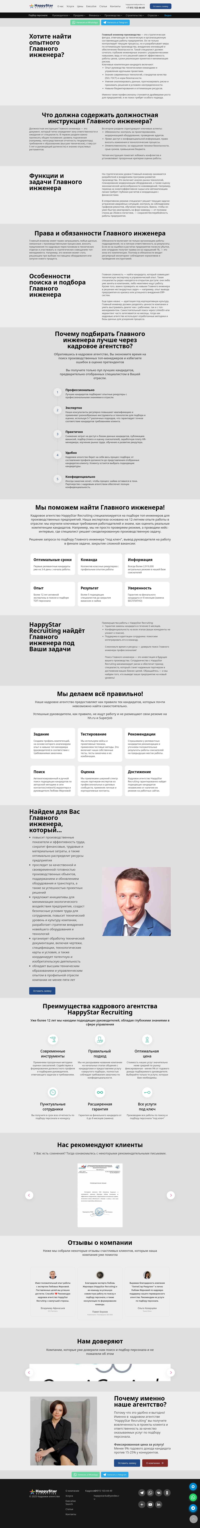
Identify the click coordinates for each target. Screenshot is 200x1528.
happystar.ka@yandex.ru (135, 4)
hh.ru (92, 718)
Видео (167, 15)
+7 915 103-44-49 (135, 7)
